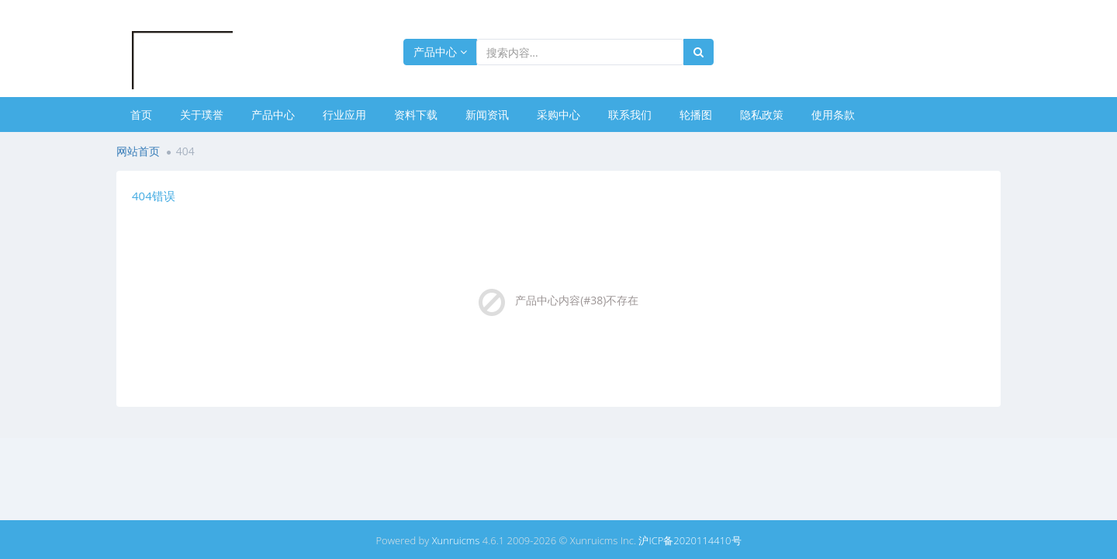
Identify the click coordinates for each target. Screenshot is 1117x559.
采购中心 (558, 114)
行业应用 (344, 114)
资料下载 (415, 114)
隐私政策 (761, 114)
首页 (141, 114)
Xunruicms (456, 540)
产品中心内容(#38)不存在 (576, 300)
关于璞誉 (201, 114)
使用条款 (833, 114)
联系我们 (630, 114)
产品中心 (440, 51)
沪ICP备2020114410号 (689, 540)
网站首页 (138, 151)
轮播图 (696, 114)
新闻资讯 (487, 114)
